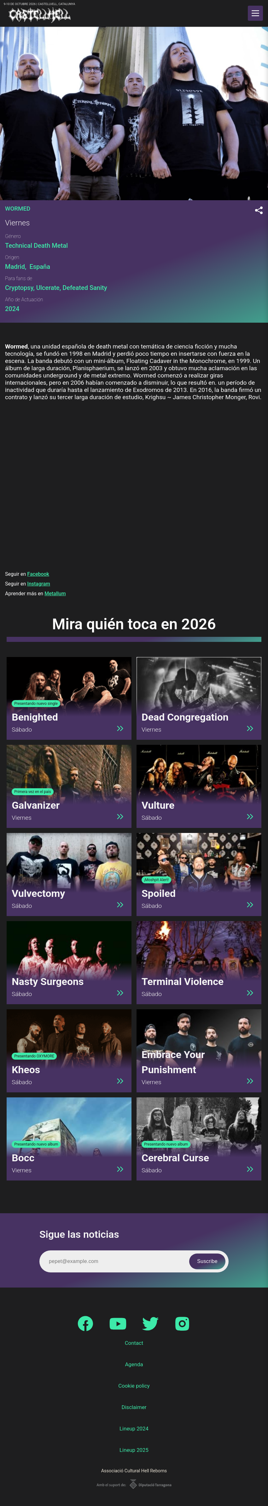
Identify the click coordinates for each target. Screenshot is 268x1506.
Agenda (134, 1364)
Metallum (55, 594)
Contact (134, 1343)
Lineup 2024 (134, 1428)
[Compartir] (258, 210)
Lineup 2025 (134, 1450)
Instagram (38, 584)
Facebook (38, 574)
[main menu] (255, 13)
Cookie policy (134, 1386)
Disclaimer (133, 1407)
